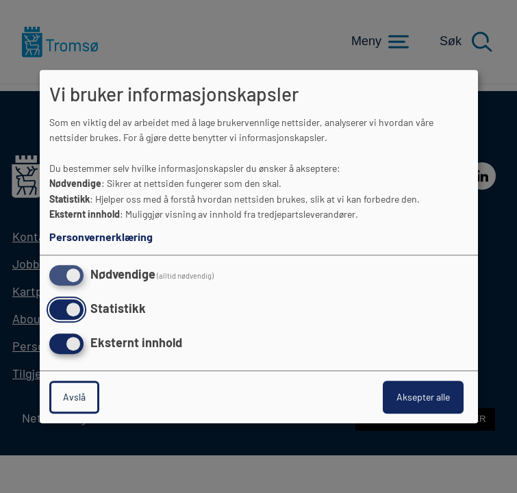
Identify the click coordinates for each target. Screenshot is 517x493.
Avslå (74, 397)
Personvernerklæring (101, 236)
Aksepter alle (423, 397)
